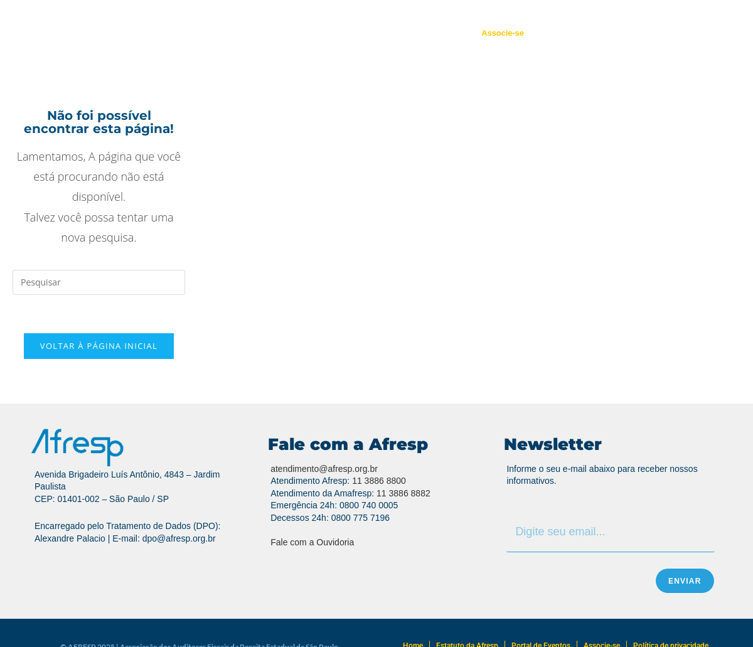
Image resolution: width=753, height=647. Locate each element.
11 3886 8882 (403, 493)
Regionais (279, 33)
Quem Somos (212, 33)
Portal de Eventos (424, 33)
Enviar (685, 581)
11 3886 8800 (379, 481)
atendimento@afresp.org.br (324, 469)
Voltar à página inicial (99, 345)
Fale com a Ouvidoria (312, 542)
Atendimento (345, 33)
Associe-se (502, 33)
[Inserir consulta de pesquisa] (99, 282)
